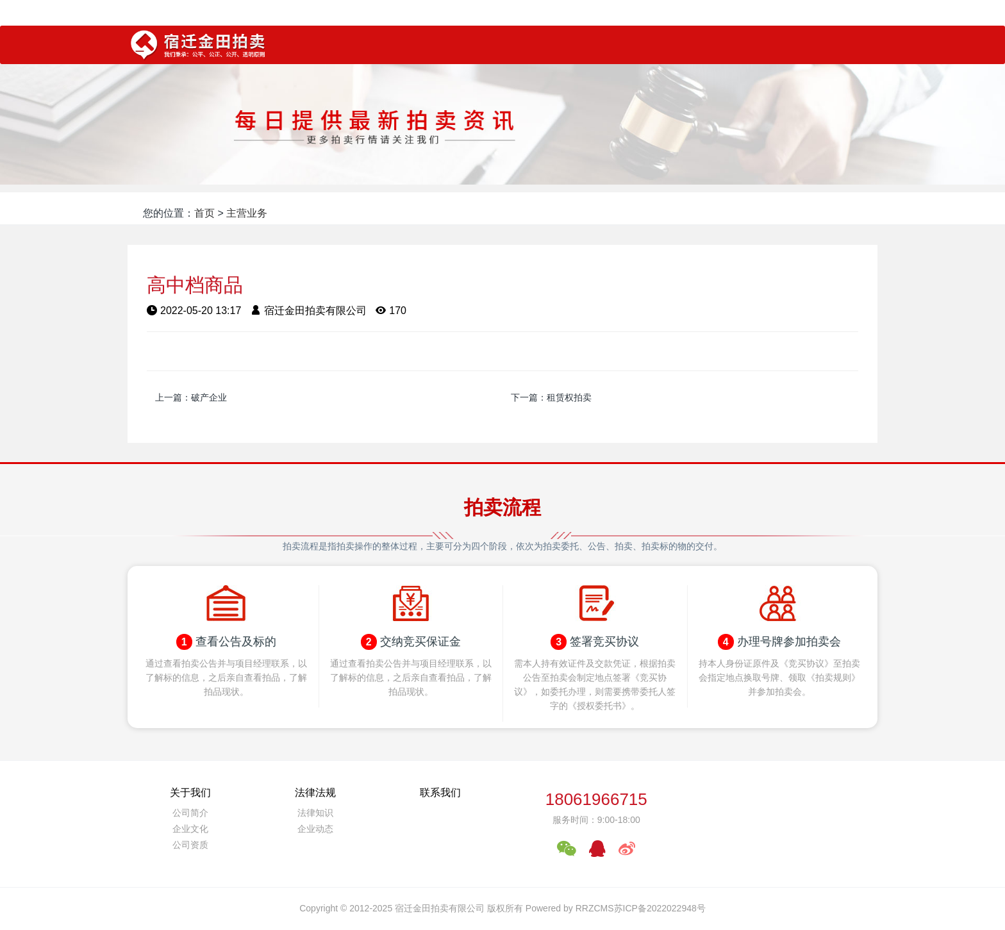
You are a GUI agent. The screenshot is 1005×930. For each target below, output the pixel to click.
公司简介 (190, 813)
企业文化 (190, 829)
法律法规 (315, 792)
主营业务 (246, 213)
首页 (204, 213)
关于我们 (190, 792)
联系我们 (440, 792)
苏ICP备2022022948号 (660, 908)
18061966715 (596, 799)
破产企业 (209, 397)
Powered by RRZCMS (568, 908)
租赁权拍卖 (569, 397)
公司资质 (190, 845)
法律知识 (315, 813)
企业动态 (315, 829)
